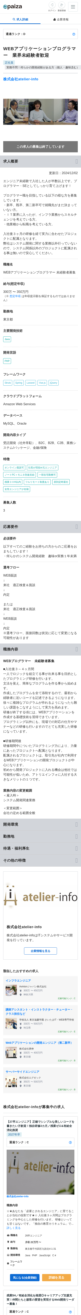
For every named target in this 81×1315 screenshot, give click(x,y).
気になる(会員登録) (24, 1277)
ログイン (52, 10)
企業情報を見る (40, 951)
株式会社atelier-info (20, 79)
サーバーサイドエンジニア (22, 1071)
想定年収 (15, 296)
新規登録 (62, 10)
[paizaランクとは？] (73, 34)
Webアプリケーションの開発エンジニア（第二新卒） (39, 1042)
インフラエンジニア (18, 980)
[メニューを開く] (73, 7)
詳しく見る (14, 1227)
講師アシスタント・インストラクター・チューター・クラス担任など (39, 1011)
